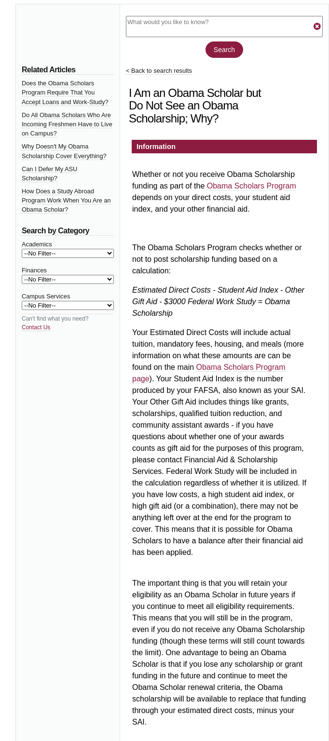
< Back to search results (159, 70)
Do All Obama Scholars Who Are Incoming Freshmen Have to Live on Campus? (67, 124)
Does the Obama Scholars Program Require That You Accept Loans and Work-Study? (65, 92)
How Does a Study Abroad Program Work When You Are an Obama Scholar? (66, 200)
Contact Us (36, 327)
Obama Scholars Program (251, 186)
